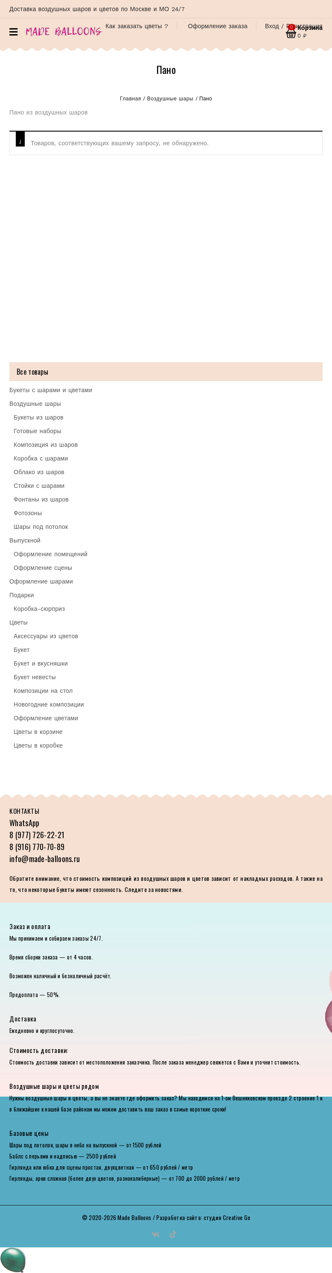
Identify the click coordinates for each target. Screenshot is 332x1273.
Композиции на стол (43, 690)
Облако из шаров (39, 472)
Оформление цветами (46, 718)
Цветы (18, 622)
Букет (21, 649)
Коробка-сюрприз (39, 608)
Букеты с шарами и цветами (50, 390)
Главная (130, 99)
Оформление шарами (41, 581)
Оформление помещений (50, 554)
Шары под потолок (41, 526)
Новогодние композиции (49, 704)
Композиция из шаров (46, 444)
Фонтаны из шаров (41, 499)
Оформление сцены (43, 567)
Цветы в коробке (38, 745)
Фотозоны (28, 513)
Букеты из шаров (39, 417)
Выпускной (25, 540)
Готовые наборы (37, 431)
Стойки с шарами (39, 485)
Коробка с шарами (41, 458)
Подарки (21, 595)
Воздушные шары (170, 99)
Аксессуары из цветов (46, 636)
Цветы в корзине (38, 731)
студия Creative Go (227, 1217)
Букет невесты (35, 677)
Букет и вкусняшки (41, 663)
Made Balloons (134, 1217)
